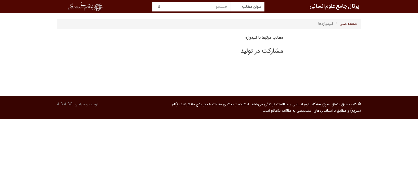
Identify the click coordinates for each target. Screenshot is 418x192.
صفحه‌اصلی (348, 24)
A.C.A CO (65, 104)
